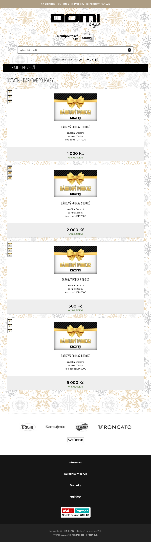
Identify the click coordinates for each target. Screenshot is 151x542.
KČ (88, 59)
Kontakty (93, 4)
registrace (72, 59)
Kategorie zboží (23, 68)
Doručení (48, 4)
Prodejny (77, 4)
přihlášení (59, 59)
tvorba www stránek (75, 534)
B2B (106, 4)
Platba (63, 4)
